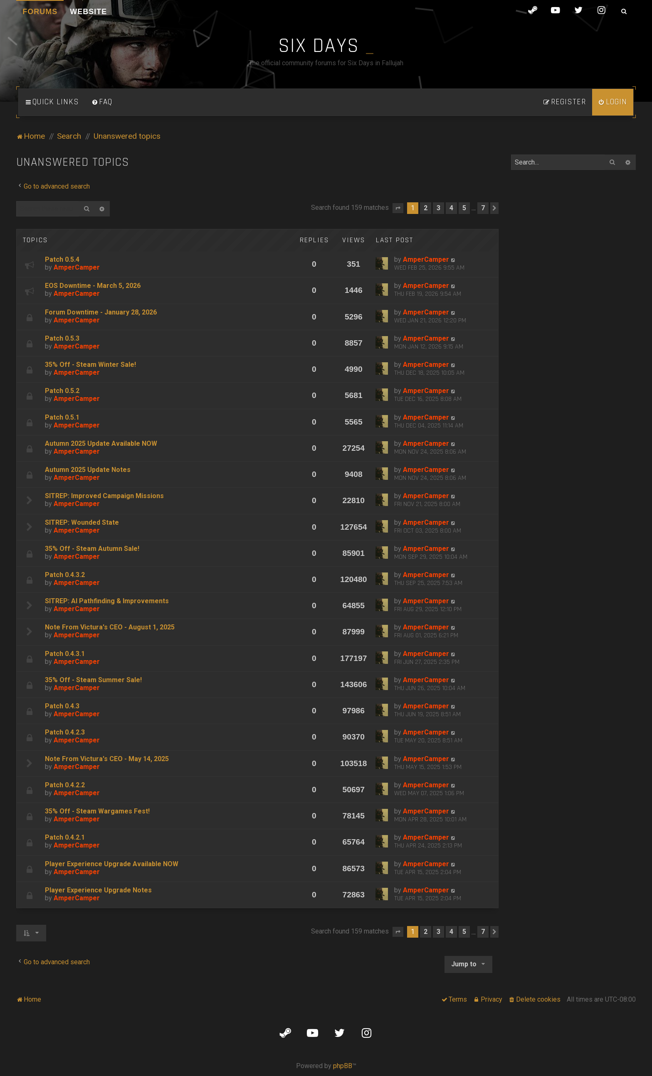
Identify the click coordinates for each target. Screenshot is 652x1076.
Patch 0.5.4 (62, 259)
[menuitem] (102, 102)
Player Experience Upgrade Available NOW (111, 864)
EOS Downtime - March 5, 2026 (93, 286)
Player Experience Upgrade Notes (98, 890)
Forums (39, 11)
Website (88, 11)
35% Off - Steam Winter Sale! (90, 364)
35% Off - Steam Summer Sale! (93, 680)
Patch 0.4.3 (62, 706)
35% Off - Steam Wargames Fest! (97, 811)
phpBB (342, 1066)
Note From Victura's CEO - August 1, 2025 (110, 627)
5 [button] (464, 208)
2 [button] (425, 208)
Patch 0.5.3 (62, 338)
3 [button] (438, 208)
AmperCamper (77, 267)
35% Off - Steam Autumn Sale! (92, 549)
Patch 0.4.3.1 (65, 654)
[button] (398, 208)
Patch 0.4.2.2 (65, 785)
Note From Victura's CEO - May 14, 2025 (107, 759)
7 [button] (483, 208)
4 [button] (451, 208)
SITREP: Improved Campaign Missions (104, 496)
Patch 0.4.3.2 (65, 575)
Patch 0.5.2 (62, 391)
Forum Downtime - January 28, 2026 (101, 312)
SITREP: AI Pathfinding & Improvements (107, 601)
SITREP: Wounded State (82, 522)
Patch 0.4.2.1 (65, 837)
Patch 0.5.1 (62, 417)
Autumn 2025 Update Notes (88, 470)
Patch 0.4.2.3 (65, 732)
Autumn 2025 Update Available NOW (101, 443)
